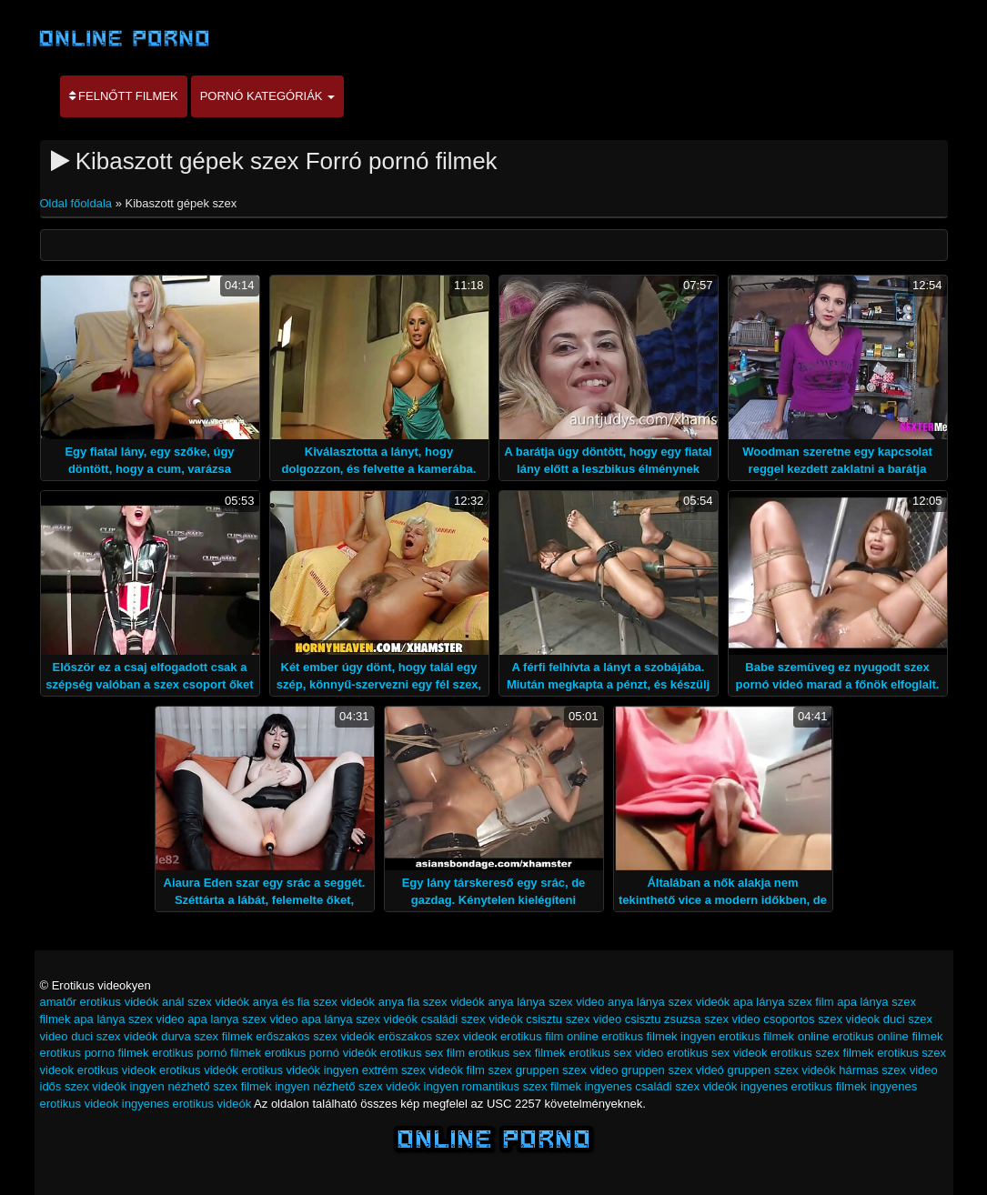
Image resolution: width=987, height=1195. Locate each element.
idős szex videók (83, 1086)
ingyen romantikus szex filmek (502, 1086)
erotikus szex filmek (821, 1052)
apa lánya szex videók (359, 1019)
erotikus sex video (616, 1052)
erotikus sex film (422, 1052)
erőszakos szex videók (315, 1036)
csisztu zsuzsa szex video (692, 1019)
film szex (490, 1070)
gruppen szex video (567, 1070)
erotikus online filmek (887, 1036)
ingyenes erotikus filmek (803, 1086)
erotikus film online (549, 1036)
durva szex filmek (206, 1036)
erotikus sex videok (717, 1052)
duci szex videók (114, 1036)
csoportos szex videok (821, 1019)
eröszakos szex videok (438, 1036)
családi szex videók (472, 1019)
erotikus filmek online (774, 1036)
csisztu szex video (573, 1019)
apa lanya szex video (242, 1019)
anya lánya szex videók (669, 1002)
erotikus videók (198, 1070)
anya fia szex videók (431, 1002)
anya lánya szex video (546, 1002)
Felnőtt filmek (123, 96)
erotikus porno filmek (94, 1052)
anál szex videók (205, 1002)
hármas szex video (888, 1070)
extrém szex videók (412, 1070)
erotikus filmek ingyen (658, 1036)
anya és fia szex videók (314, 1002)
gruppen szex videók (781, 1070)
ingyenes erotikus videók (186, 1103)
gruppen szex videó (672, 1070)
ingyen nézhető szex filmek (201, 1086)
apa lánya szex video (129, 1019)
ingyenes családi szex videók (661, 1086)
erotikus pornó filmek (206, 1052)
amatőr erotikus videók (99, 1002)
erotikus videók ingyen (299, 1070)
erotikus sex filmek (517, 1052)
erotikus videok (116, 1070)
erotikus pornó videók (321, 1052)
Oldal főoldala (78, 203)
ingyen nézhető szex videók (347, 1086)
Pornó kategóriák (267, 96)
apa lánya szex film (783, 1002)
